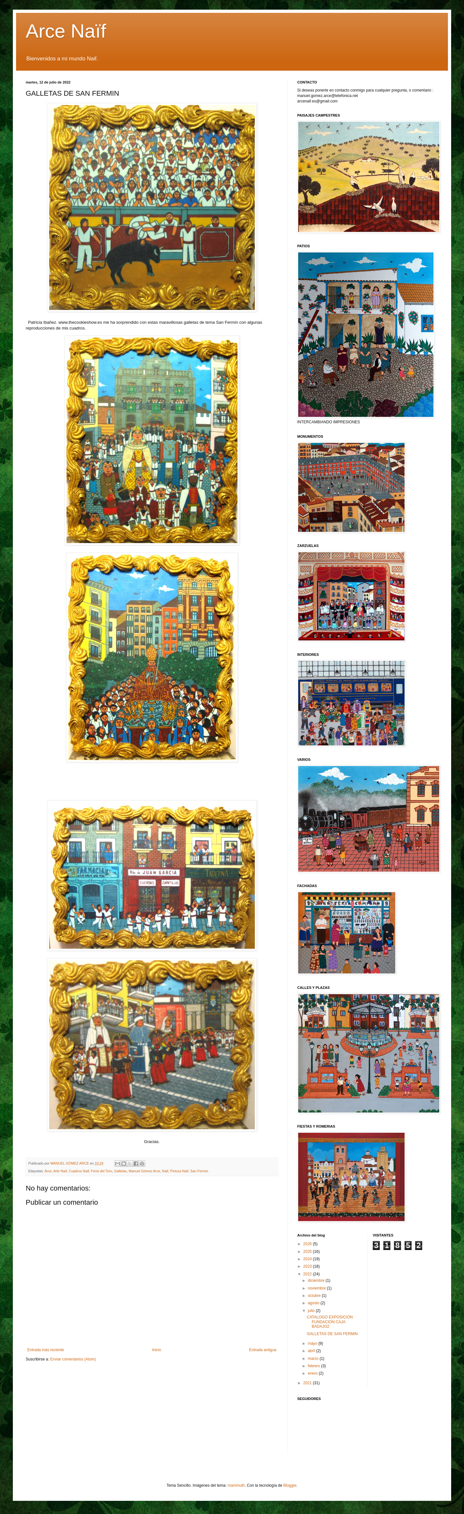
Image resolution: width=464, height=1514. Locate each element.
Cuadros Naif (79, 1171)
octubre (315, 1295)
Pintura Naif (179, 1171)
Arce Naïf (66, 31)
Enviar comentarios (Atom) (73, 1359)
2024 (308, 1259)
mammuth (236, 1485)
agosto (314, 1303)
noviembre (317, 1288)
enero (313, 1373)
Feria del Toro (101, 1171)
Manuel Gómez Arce (144, 1171)
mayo (313, 1343)
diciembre (317, 1280)
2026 (308, 1244)
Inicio (156, 1350)
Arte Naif (60, 1171)
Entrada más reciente (45, 1350)
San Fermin (199, 1171)
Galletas (120, 1171)
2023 (308, 1266)
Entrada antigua (262, 1350)
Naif (165, 1171)
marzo (314, 1358)
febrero (314, 1366)
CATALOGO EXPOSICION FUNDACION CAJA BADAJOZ (330, 1322)
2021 (308, 1383)
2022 (308, 1274)
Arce (47, 1171)
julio (312, 1310)
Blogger (290, 1485)
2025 (308, 1251)
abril (312, 1351)
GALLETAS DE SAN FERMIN (332, 1334)
